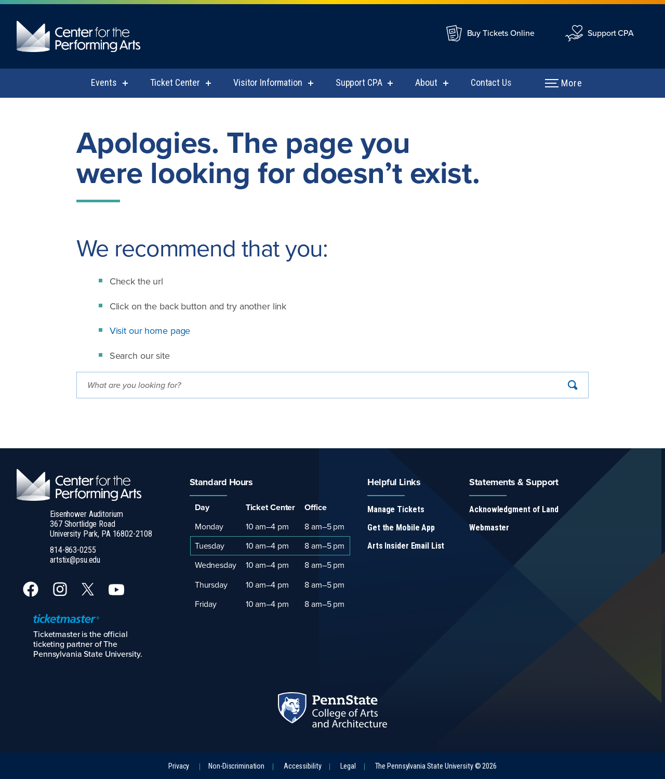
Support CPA (611, 32)
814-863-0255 (73, 550)
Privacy (178, 766)
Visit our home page (150, 330)
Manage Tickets (395, 509)
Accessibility (302, 766)
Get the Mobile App (401, 528)
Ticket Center (175, 82)
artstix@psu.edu (75, 560)
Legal (347, 766)
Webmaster (489, 528)
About (426, 82)
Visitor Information (267, 82)
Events (103, 82)
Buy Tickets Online (501, 32)
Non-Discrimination (236, 766)
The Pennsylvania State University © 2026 (436, 766)
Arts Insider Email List (405, 546)
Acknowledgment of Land (513, 509)
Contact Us (491, 82)
